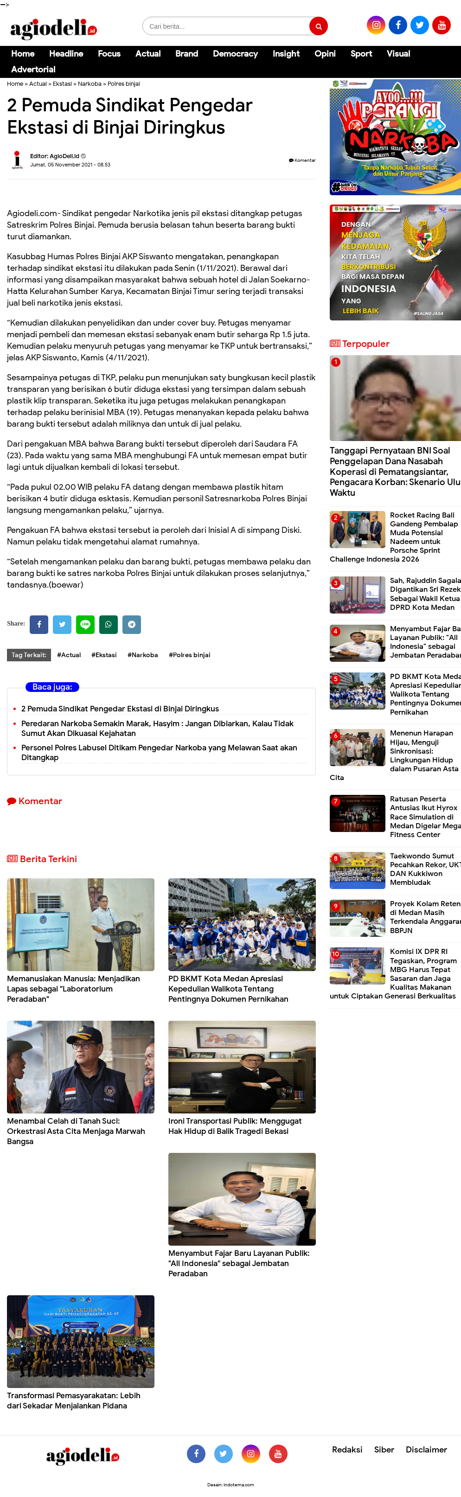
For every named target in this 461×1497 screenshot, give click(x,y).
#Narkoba (143, 655)
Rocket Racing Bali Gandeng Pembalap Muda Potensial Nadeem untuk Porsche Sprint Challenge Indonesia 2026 (394, 537)
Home (22, 54)
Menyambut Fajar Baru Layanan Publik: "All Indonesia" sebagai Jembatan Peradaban (239, 1263)
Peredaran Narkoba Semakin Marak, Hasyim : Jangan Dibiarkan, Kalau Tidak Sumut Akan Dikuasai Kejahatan (157, 728)
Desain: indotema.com (230, 1485)
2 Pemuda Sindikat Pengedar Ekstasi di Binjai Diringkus (120, 709)
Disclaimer (426, 1450)
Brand (186, 54)
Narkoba (90, 84)
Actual (147, 54)
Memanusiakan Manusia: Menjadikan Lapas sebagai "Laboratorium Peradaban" (73, 989)
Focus (109, 54)
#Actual (69, 655)
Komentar (302, 160)
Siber (384, 1450)
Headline (66, 54)
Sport (361, 54)
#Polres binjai (190, 655)
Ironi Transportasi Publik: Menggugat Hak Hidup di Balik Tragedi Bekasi (235, 1126)
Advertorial (33, 69)
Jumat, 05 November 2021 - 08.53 (70, 164)
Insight (286, 54)
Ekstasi (62, 84)
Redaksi (347, 1450)
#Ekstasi (104, 655)
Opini (325, 54)
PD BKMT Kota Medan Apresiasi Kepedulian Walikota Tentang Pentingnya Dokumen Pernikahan (228, 989)
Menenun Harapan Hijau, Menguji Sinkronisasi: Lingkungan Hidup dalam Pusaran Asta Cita (394, 755)
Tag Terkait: (29, 655)
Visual (398, 54)
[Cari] (442, 60)
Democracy (235, 54)
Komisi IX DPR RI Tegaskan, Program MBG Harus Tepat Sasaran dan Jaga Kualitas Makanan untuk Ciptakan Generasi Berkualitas (393, 974)
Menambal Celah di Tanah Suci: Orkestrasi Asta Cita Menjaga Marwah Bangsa (76, 1131)
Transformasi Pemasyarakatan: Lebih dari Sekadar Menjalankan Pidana (74, 1401)
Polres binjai (124, 84)
